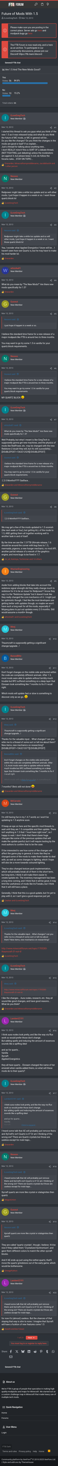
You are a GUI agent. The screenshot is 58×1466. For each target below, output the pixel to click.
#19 (54, 1222)
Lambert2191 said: (12, 1099)
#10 (54, 639)
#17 (54, 1093)
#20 (54, 1293)
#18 (54, 1166)
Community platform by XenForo (29, 1459)
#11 (54, 668)
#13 (54, 813)
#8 (55, 507)
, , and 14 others (23, 559)
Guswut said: (10, 374)
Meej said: (8, 725)
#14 (54, 922)
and (23, 485)
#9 (55, 581)
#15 (54, 978)
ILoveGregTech (10, 18)
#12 (54, 719)
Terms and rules (9, 1451)
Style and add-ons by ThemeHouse (17, 1462)
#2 (55, 188)
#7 (55, 420)
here (40, 30)
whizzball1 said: (11, 425)
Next (31, 1337)
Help (35, 1451)
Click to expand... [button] (29, 780)
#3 (55, 225)
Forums (5, 1418)
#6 (55, 368)
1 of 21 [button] (20, 1337)
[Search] (53, 4)
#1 (55, 127)
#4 (55, 280)
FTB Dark (6, 1446)
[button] (5, 4)
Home (4, 1413)
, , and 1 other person (30, 164)
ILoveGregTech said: (13, 512)
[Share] (51, 127)
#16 (54, 1031)
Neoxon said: (10, 230)
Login (4, 1432)
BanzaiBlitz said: (11, 754)
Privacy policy (25, 1451)
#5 (55, 314)
